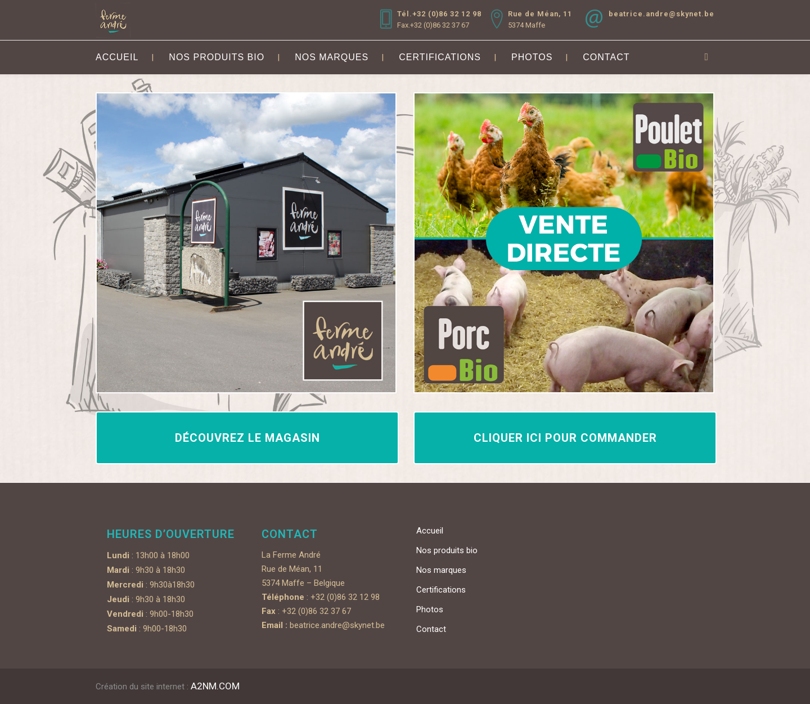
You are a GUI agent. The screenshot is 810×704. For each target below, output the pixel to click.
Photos (429, 609)
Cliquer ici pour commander (565, 438)
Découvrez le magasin (247, 438)
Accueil (429, 531)
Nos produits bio (447, 550)
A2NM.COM (215, 686)
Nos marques (441, 570)
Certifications (441, 590)
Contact (431, 629)
